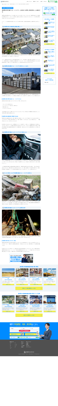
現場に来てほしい (17, 336)
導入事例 (22, 346)
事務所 (10, 349)
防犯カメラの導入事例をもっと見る (29, 289)
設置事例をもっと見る (49, 45)
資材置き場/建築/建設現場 (8, 8)
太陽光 (10, 352)
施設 (10, 348)
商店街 (15, 350)
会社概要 (41, 1)
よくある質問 (23, 349)
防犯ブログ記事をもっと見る (29, 317)
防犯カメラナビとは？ (29, 1)
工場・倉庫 (16, 349)
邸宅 (15, 351)
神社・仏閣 (11, 351)
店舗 (10, 350)
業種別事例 (34, 1)
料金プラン (38, 1)
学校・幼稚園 (16, 348)
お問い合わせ (45, 1)
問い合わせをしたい (33, 336)
